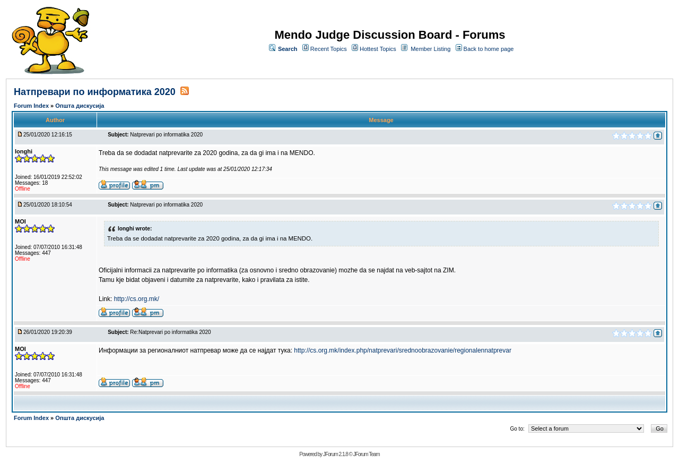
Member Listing (430, 49)
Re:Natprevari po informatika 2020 (170, 332)
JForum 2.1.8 (335, 454)
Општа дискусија (79, 105)
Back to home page (489, 49)
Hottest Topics (378, 49)
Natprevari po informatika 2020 (166, 135)
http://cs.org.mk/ (136, 299)
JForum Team (366, 454)
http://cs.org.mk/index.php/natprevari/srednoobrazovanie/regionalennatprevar (402, 350)
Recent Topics (328, 49)
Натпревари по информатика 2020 (95, 92)
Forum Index (32, 105)
